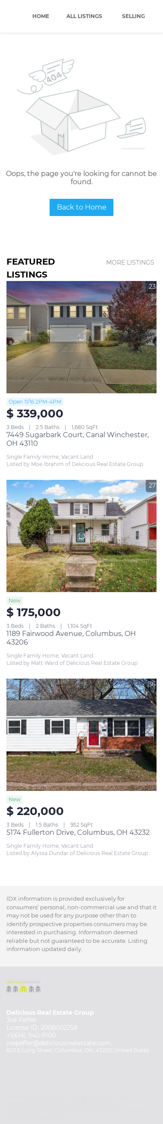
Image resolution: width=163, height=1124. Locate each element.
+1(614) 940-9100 (31, 1035)
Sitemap (17, 1116)
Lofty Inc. (51, 1097)
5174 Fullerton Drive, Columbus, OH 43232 (78, 832)
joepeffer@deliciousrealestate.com (58, 1043)
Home (40, 16)
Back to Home (82, 207)
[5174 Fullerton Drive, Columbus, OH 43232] (81, 735)
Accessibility (48, 1116)
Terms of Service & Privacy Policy (75, 1103)
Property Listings (123, 1110)
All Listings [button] (84, 16)
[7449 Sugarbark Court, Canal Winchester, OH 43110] (81, 337)
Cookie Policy (24, 1110)
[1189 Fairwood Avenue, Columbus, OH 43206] (81, 536)
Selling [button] (133, 16)
